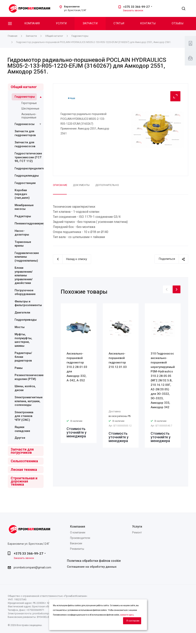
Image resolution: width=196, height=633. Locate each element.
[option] (79, 373)
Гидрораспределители (31, 168)
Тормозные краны (23, 244)
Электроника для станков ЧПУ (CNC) (24, 416)
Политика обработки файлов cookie (94, 561)
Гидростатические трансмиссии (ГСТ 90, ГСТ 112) (28, 157)
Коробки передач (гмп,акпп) (22, 194)
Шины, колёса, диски (25, 388)
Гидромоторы (25, 96)
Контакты (148, 23)
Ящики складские (22, 429)
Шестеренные (30, 108)
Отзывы (178, 23)
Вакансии (76, 543)
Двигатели (22, 312)
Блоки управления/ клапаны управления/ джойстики (24, 275)
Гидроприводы (26, 319)
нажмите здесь (127, 615)
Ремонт (137, 532)
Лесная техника (24, 470)
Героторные (29, 103)
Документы (81, 185)
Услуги (61, 23)
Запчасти (90, 23)
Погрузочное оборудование (25, 292)
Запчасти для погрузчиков (22, 450)
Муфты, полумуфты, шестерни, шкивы (23, 340)
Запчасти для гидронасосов (25, 144)
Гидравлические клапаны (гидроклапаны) (27, 256)
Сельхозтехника (24, 461)
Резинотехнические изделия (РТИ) (29, 377)
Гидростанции (25, 183)
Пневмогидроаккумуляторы (35, 223)
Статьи (118, 23)
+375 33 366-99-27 (136, 7)
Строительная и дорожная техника (24, 481)
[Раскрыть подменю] (41, 96)
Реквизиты (77, 548)
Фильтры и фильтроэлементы (28, 303)
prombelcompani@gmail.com (32, 567)
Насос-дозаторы (22, 232)
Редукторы (23, 216)
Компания (32, 23)
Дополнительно (107, 185)
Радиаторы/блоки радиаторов (23, 356)
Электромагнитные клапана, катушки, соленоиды (29, 401)
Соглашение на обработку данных (92, 566)
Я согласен (132, 620)
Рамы (19, 368)
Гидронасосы (24, 124)
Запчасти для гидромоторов (25, 133)
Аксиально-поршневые (28, 116)
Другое (20, 438)
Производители (80, 537)
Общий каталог (24, 87)
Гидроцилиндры (27, 175)
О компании (77, 532)
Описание (60, 185)
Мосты (20, 327)
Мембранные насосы (24, 207)
